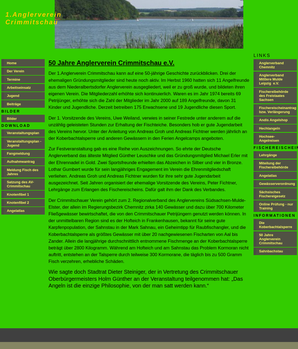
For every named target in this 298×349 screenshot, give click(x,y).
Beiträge (14, 104)
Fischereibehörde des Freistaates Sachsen (273, 96)
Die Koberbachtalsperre (275, 225)
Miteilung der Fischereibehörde (273, 165)
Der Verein (15, 71)
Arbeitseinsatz (19, 88)
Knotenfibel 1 (18, 194)
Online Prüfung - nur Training (276, 206)
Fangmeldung (19, 153)
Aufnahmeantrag (20, 162)
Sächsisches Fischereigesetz (272, 194)
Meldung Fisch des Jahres (22, 172)
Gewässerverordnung (277, 184)
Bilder (12, 119)
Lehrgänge (268, 155)
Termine (13, 79)
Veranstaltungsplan (23, 133)
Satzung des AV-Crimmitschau (20, 184)
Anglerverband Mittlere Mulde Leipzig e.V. (271, 79)
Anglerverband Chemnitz (271, 65)
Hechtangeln (269, 128)
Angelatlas (16, 211)
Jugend (13, 96)
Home (11, 63)
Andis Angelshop (273, 120)
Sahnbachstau (271, 251)
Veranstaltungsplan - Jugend (24, 143)
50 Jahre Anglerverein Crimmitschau (270, 239)
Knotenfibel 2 (18, 203)
